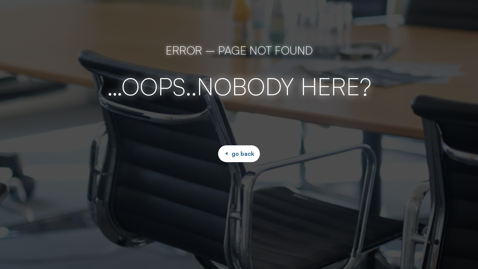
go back (243, 153)
